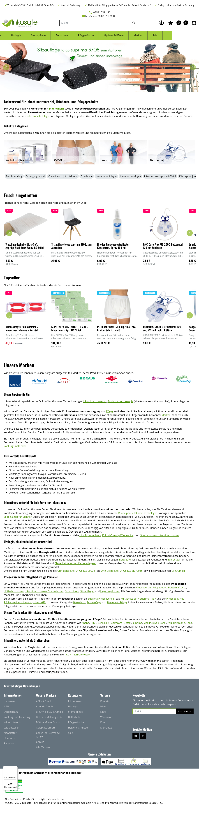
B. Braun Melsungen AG (49, 717)
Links (103, 711)
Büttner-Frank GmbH (48, 722)
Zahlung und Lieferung (17, 717)
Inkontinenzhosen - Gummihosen (44, 591)
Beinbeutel (173, 559)
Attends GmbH (44, 706)
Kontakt (104, 701)
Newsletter (10, 733)
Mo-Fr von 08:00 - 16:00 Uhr (100, 16)
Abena (85, 623)
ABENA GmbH (44, 701)
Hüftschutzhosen (14, 591)
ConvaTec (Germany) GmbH (48, 734)
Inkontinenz (21, 35)
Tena (189, 623)
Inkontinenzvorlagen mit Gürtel (160, 176)
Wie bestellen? (12, 727)
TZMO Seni (96, 623)
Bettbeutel (125, 559)
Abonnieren (185, 711)
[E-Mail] (154, 711)
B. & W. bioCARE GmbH (49, 711)
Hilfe (103, 706)
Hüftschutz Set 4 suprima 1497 (138, 598)
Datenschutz (11, 711)
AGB (6, 706)
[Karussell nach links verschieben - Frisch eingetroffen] (9, 233)
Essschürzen (72, 591)
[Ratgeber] (179, 22)
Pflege (109, 411)
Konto (103, 722)
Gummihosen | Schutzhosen (62, 176)
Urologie (43, 35)
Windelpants (125, 513)
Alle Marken (43, 747)
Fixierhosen (87, 176)
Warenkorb (106, 717)
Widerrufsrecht (12, 722)
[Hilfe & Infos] (186, 22)
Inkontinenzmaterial (94, 401)
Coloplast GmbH (45, 727)
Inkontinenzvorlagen (130, 176)
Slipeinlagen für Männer (18, 516)
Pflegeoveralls (143, 587)
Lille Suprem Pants (90, 535)
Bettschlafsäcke (177, 587)
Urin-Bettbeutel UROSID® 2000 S (76, 570)
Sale (182, 35)
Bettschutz (89, 35)
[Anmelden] (161, 22)
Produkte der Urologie (120, 401)
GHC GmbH (178, 570)
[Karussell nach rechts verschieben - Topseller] (190, 315)
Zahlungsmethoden (15, 446)
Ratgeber (9, 743)
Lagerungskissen (110, 591)
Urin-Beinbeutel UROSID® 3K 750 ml (122, 570)
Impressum (10, 701)
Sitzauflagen (87, 591)
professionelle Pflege (37, 116)
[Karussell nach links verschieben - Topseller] (9, 315)
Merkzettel (106, 727)
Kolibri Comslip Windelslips (117, 535)
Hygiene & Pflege (141, 35)
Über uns (9, 738)
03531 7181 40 (99, 12)
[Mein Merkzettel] (170, 22)
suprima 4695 (38, 602)
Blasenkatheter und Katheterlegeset (75, 563)
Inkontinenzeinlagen (106, 176)
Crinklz (40, 742)
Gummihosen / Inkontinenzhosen (159, 535)
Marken (165, 35)
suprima (137, 623)
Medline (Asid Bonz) (154, 623)
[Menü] (16, 768)
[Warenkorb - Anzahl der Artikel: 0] (194, 22)
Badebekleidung (14, 176)
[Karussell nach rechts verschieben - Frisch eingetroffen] (190, 233)
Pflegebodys (160, 587)
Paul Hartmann (176, 623)
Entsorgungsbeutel (35, 176)
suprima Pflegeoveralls (101, 598)
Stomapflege (65, 35)
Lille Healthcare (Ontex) (117, 623)
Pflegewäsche (113, 35)
